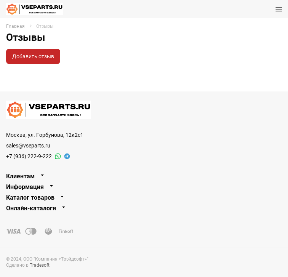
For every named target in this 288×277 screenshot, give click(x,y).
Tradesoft (40, 265)
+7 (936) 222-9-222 (29, 156)
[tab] (144, 176)
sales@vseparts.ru (28, 145)
